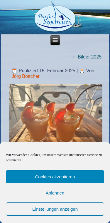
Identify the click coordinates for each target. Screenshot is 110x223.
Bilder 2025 (86, 56)
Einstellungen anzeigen (55, 209)
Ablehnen (55, 192)
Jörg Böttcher (26, 76)
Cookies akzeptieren (55, 176)
